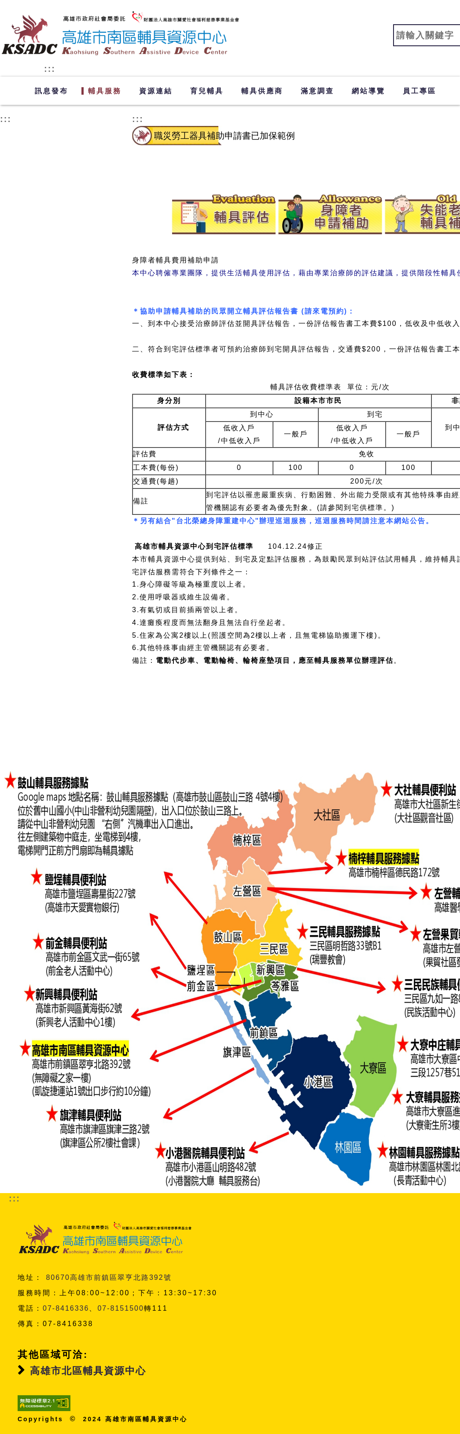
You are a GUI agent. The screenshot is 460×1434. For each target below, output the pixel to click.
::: (49, 69)
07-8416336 (66, 1308)
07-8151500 (120, 1308)
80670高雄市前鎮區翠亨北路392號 (108, 1277)
